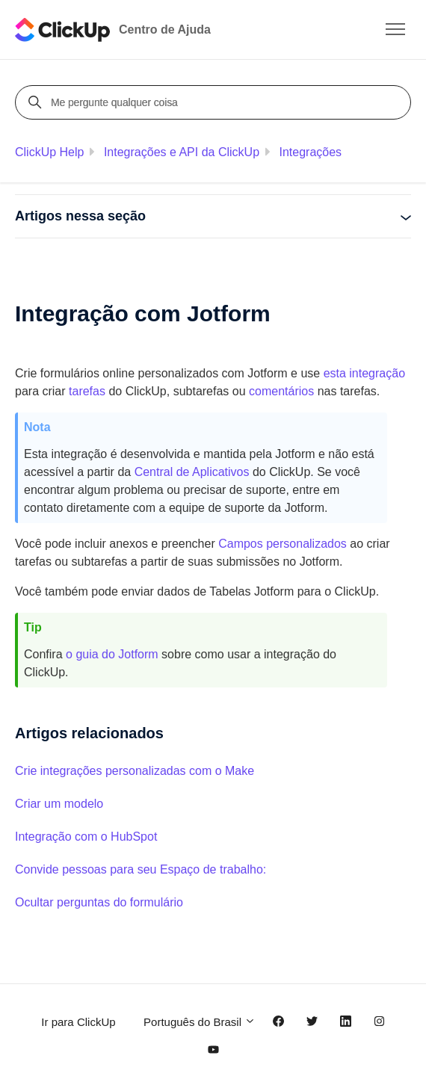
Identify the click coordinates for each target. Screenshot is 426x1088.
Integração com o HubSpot (86, 836)
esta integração (364, 373)
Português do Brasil (199, 1022)
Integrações (310, 152)
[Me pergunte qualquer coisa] (215, 102)
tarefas (87, 391)
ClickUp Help (49, 152)
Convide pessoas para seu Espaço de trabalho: (140, 869)
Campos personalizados (282, 543)
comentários (281, 391)
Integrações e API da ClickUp (181, 152)
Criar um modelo (59, 803)
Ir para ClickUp (78, 1022)
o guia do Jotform (112, 654)
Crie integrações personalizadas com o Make (134, 770)
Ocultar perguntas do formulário (99, 902)
